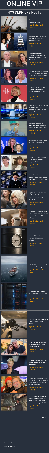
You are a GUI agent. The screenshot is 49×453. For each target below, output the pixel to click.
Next (44, 418)
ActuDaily (12, 446)
